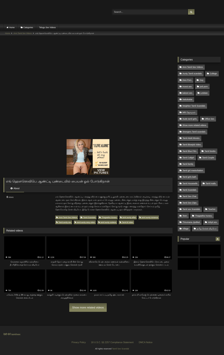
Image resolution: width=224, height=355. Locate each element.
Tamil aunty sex (63, 222)
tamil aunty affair (128, 217)
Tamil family (187, 158)
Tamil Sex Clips (189, 194)
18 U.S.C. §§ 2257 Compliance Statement (112, 342)
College (213, 73)
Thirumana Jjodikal (191, 212)
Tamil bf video (126, 222)
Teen (184, 206)
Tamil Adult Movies (190, 133)
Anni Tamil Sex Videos (23, 33)
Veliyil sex (212, 212)
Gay (201, 79)
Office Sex (209, 115)
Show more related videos (88, 307)
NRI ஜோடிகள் (188, 109)
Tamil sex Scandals (191, 200)
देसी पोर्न (7, 334)
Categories (28, 27)
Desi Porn (186, 79)
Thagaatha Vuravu (108, 217)
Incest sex (187, 85)
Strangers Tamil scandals (193, 127)
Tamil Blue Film (189, 145)
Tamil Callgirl (188, 152)
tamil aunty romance (148, 217)
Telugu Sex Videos (47, 27)
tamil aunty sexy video (85, 222)
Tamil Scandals (88, 217)
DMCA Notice (145, 342)
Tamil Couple (208, 152)
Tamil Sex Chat (189, 188)
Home (12, 27)
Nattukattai (187, 97)
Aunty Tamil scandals (192, 73)
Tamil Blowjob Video (191, 139)
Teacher (211, 200)
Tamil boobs (209, 145)
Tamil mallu (210, 176)
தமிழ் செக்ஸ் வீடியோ (206, 218)
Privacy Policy (79, 342)
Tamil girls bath (189, 170)
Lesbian (203, 91)
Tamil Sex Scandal (120, 349)
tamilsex (15, 334)
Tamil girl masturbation (192, 164)
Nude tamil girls (189, 115)
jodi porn (203, 85)
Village (185, 218)
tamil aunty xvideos (107, 222)
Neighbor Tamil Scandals (193, 103)
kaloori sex (187, 91)
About (15, 188)
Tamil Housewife (189, 176)
